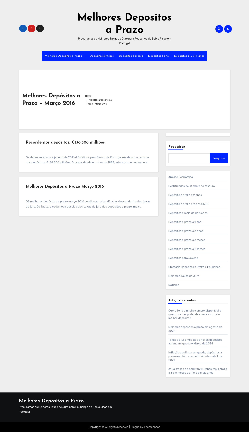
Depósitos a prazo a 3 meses (186, 240)
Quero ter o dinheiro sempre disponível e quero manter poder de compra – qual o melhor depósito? (194, 314)
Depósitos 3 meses (102, 56)
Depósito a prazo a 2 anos (185, 195)
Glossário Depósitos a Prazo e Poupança (194, 267)
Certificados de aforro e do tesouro (191, 186)
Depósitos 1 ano (158, 56)
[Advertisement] (170, 99)
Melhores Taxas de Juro (183, 276)
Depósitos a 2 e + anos (189, 56)
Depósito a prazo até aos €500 (188, 204)
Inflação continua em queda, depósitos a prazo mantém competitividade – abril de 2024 (195, 356)
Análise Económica (180, 177)
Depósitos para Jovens (183, 258)
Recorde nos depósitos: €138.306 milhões (65, 143)
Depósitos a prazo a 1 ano (184, 222)
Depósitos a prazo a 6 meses (186, 249)
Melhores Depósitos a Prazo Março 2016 (65, 188)
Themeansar (152, 427)
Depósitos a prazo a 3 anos (185, 231)
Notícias (173, 285)
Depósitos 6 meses (131, 56)
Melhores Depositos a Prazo (51, 401)
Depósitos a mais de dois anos (187, 213)
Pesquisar (176, 146)
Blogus (135, 427)
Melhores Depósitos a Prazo (64, 56)
